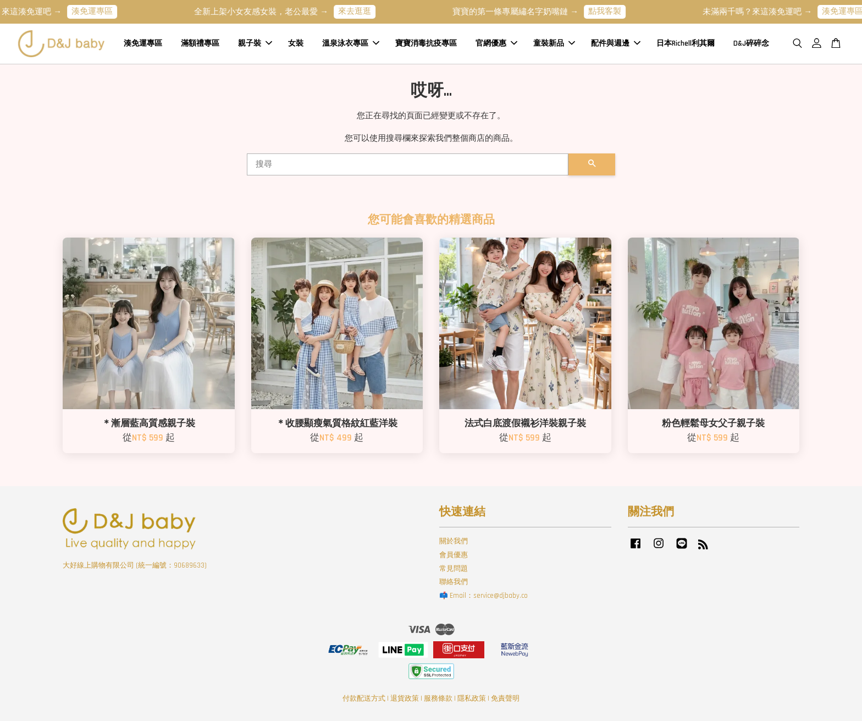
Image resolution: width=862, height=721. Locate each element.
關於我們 (453, 541)
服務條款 (438, 698)
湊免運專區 (99, 11)
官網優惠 (496, 43)
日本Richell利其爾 (685, 43)
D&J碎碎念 (751, 43)
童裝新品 (554, 43)
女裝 (295, 43)
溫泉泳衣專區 (350, 43)
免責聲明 (505, 698)
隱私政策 (471, 698)
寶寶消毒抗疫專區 (426, 43)
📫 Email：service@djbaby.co (483, 595)
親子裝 (255, 43)
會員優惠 (453, 555)
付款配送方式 (363, 698)
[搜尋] (407, 164)
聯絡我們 (453, 581)
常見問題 (453, 568)
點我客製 (612, 11)
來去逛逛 (362, 11)
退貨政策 (404, 698)
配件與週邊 (615, 43)
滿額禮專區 (200, 43)
